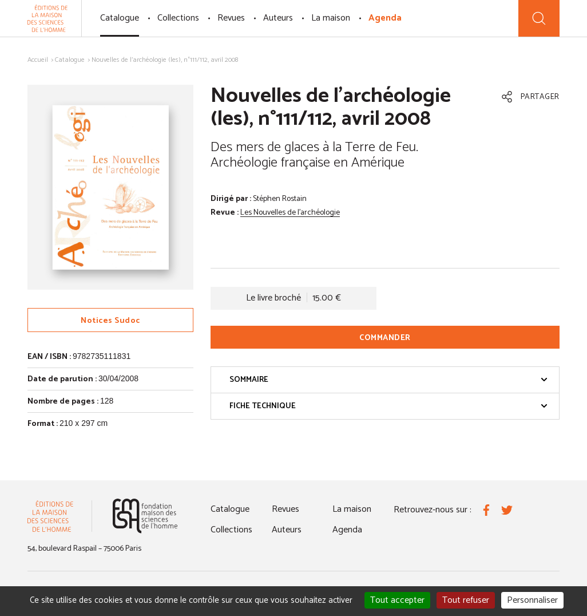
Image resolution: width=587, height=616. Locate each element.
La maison (330, 18)
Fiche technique (388, 406)
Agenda (385, 18)
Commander (385, 338)
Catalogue (119, 18)
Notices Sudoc (110, 320)
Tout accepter (397, 600)
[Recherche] (539, 18)
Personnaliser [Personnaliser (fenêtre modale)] (532, 600)
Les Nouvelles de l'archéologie (290, 212)
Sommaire (388, 379)
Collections (178, 18)
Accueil (37, 59)
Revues (231, 18)
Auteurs (278, 18)
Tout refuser (465, 600)
